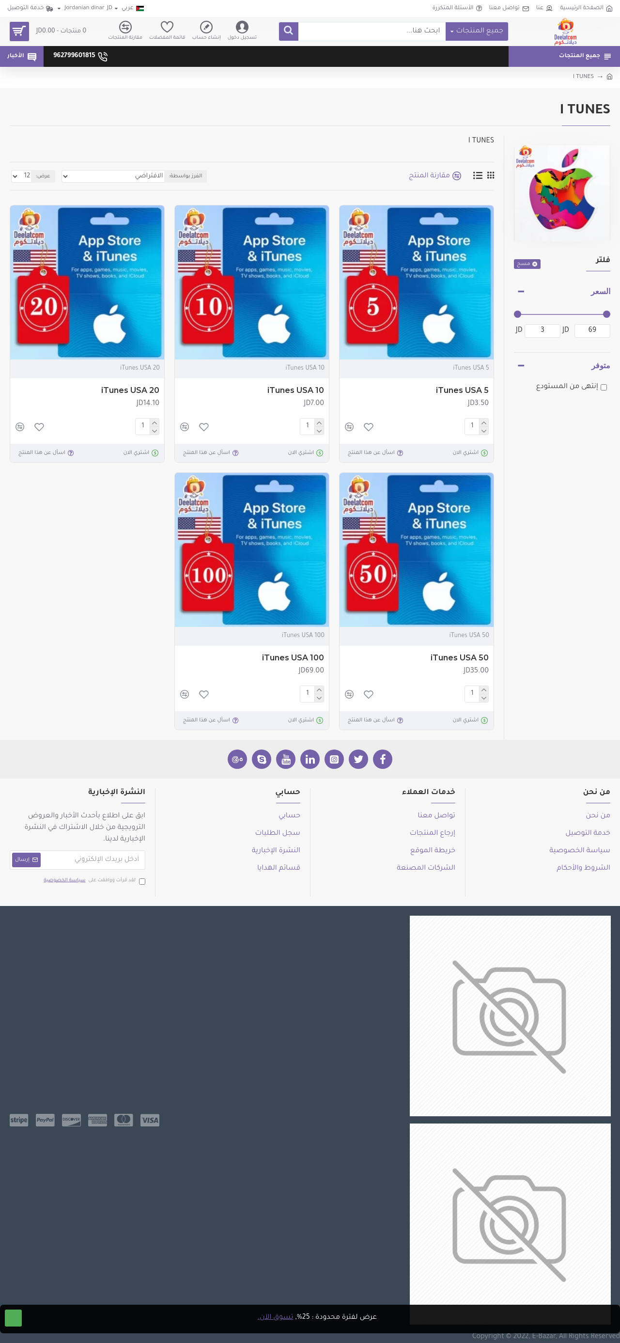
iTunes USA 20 (130, 390)
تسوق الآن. (276, 1318)
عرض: (41, 176)
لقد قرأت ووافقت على (93, 881)
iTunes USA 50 (460, 657)
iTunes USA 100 (293, 657)
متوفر (600, 365)
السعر (600, 291)
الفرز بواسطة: (168, 176)
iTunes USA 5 (462, 390)
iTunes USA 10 (295, 390)
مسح (523, 264)
